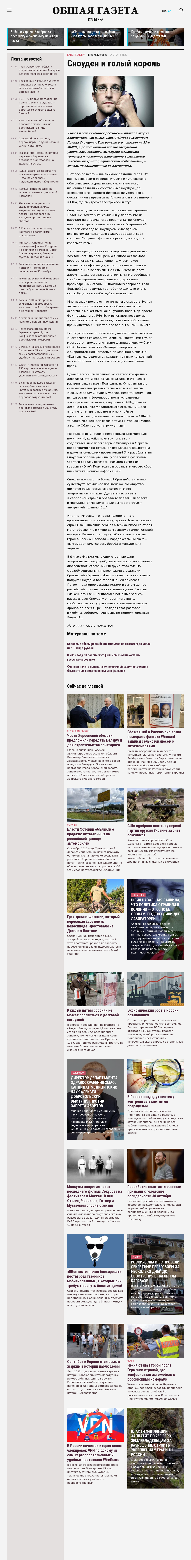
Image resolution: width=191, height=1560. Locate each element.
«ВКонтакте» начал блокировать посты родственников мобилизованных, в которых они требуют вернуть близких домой (94, 1278)
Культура (95, 19)
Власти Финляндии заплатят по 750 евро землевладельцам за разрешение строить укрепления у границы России (152, 1443)
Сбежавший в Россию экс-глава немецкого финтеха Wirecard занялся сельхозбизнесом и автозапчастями (154, 739)
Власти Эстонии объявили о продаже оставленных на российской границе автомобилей (90, 836)
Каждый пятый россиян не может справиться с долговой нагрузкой (93, 1015)
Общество (78, 1072)
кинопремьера (76, 54)
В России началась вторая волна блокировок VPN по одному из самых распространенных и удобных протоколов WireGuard (94, 1452)
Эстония (72, 824)
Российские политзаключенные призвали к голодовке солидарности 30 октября (154, 1191)
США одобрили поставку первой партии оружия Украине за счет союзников (154, 830)
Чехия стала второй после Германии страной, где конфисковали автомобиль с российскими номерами (151, 1372)
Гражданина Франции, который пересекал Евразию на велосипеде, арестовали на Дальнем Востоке (93, 924)
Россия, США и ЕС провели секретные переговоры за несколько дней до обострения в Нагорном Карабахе (155, 1271)
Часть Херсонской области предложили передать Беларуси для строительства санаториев (94, 740)
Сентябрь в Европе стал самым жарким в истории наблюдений (93, 1364)
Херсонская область (78, 731)
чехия (130, 1360)
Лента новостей (26, 59)
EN (169, 10)
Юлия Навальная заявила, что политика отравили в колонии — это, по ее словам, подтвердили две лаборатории (155, 909)
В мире (136, 1257)
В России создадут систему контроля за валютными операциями (150, 1101)
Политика (138, 895)
